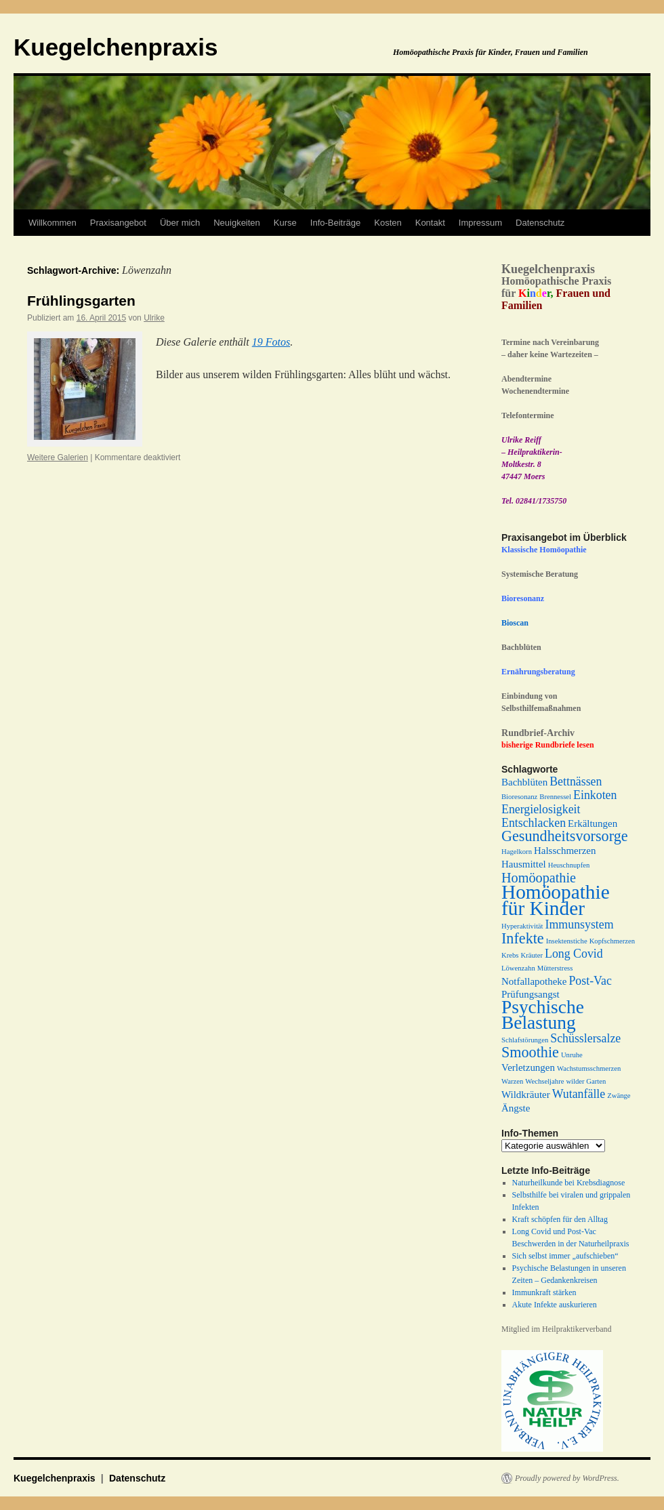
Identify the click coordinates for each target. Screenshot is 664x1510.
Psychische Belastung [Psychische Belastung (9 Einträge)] (542, 1015)
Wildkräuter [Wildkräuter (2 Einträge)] (525, 1094)
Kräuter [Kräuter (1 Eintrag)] (531, 955)
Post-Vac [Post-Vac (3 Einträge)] (589, 980)
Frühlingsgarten (81, 300)
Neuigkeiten (236, 223)
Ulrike (154, 318)
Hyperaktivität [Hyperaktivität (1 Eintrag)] (522, 926)
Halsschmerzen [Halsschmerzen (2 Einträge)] (565, 850)
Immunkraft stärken (544, 1292)
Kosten (387, 223)
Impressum (480, 223)
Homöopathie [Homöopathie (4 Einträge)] (538, 877)
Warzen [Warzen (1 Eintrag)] (512, 1081)
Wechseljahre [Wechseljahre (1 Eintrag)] (544, 1081)
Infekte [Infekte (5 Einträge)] (522, 938)
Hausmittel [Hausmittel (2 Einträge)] (523, 864)
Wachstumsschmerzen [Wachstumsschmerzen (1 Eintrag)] (589, 1068)
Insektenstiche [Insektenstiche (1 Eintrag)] (566, 941)
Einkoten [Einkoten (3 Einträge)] (595, 795)
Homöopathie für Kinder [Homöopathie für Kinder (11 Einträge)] (555, 900)
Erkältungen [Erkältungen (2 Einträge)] (592, 823)
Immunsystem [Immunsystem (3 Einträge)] (579, 924)
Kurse (285, 223)
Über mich (180, 223)
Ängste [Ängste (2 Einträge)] (515, 1108)
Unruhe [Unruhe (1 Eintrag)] (572, 1055)
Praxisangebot (118, 223)
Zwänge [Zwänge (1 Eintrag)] (618, 1095)
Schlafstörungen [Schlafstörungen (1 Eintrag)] (524, 1040)
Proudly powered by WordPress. (567, 1478)
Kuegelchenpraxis (116, 47)
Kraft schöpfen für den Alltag (560, 1219)
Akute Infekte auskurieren (554, 1304)
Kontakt (430, 223)
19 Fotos (271, 342)
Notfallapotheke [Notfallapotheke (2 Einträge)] (533, 981)
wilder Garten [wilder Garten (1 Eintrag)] (586, 1081)
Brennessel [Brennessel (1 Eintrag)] (555, 796)
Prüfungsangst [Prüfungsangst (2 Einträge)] (530, 994)
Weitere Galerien (57, 457)
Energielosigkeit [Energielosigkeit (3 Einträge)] (541, 809)
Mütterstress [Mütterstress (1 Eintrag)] (555, 968)
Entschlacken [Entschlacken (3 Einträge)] (533, 823)
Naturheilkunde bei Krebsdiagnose (568, 1182)
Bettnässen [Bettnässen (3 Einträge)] (575, 781)
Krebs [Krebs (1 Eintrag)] (509, 955)
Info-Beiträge (335, 223)
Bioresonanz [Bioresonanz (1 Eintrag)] (519, 796)
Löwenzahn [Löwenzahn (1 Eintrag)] (518, 968)
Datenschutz (540, 223)
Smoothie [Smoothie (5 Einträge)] (530, 1052)
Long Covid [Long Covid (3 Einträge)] (574, 953)
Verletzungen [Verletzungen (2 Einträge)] (528, 1067)
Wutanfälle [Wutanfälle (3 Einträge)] (578, 1094)
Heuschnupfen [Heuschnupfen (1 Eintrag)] (569, 865)
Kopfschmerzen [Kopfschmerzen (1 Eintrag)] (612, 941)
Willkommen (52, 223)
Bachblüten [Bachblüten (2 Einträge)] (524, 782)
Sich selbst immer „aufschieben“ (565, 1256)
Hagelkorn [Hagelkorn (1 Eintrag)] (516, 851)
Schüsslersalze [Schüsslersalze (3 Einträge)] (585, 1038)
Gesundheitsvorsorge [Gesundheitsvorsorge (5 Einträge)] (564, 836)
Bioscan (514, 623)
